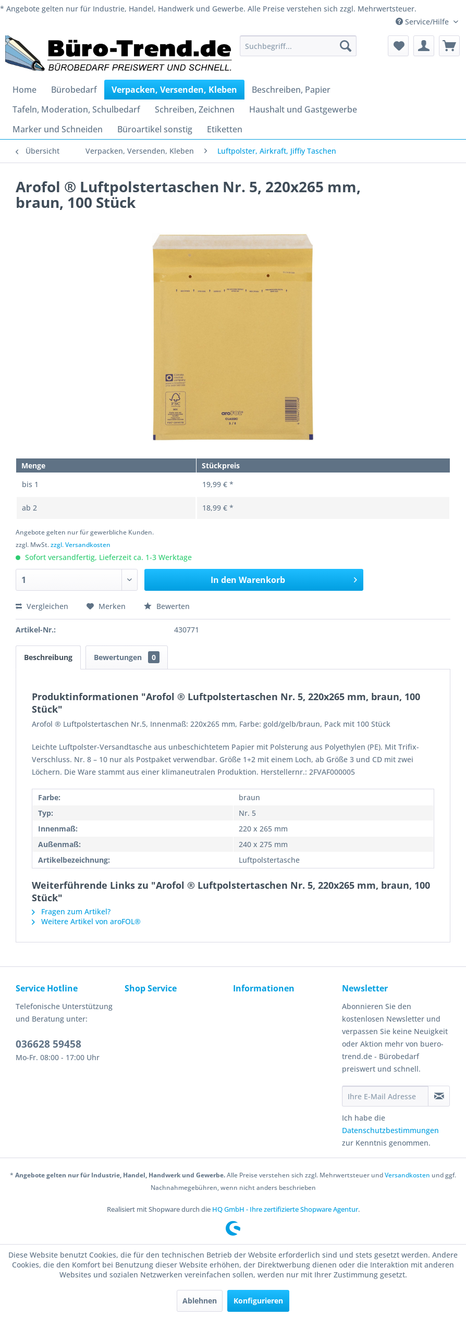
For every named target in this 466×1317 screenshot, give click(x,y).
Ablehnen (199, 1301)
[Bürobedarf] (74, 90)
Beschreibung (48, 657)
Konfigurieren (258, 1301)
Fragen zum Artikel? (71, 911)
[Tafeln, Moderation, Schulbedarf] (76, 109)
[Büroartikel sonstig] (155, 129)
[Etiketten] (225, 129)
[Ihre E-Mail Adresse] (385, 1096)
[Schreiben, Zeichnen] (195, 109)
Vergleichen (42, 606)
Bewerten (167, 606)
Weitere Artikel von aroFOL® (86, 921)
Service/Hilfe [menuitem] (423, 22)
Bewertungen (127, 657)
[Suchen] (346, 45)
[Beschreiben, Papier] (291, 90)
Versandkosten (407, 1175)
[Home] (24, 90)
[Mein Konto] (423, 45)
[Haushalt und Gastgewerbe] (303, 109)
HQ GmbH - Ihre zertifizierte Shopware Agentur (285, 1209)
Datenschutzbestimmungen (390, 1130)
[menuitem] (298, 45)
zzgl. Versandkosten (81, 544)
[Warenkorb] (449, 45)
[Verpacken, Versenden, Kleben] (174, 90)
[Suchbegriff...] (298, 45)
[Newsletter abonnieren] (439, 1096)
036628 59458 (48, 1044)
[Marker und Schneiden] (57, 129)
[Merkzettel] (398, 45)
